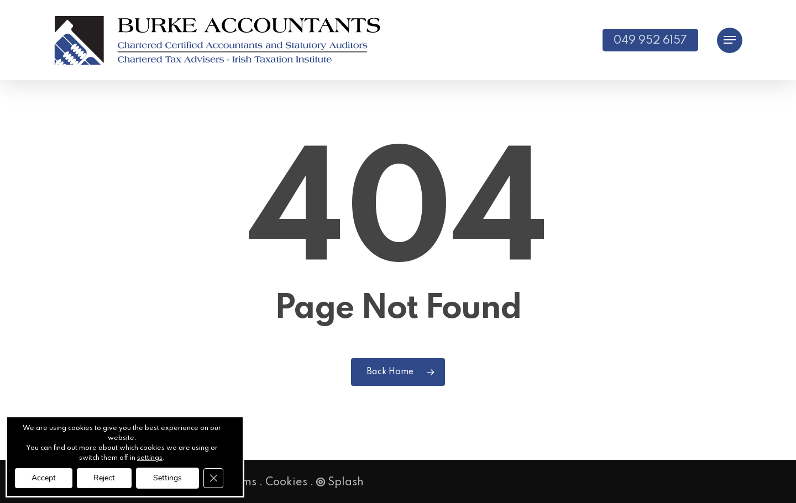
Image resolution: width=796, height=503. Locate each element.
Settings (167, 478)
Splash (340, 482)
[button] (729, 40)
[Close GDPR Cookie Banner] (213, 478)
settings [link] (150, 458)
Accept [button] (44, 478)
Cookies (286, 482)
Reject (104, 478)
